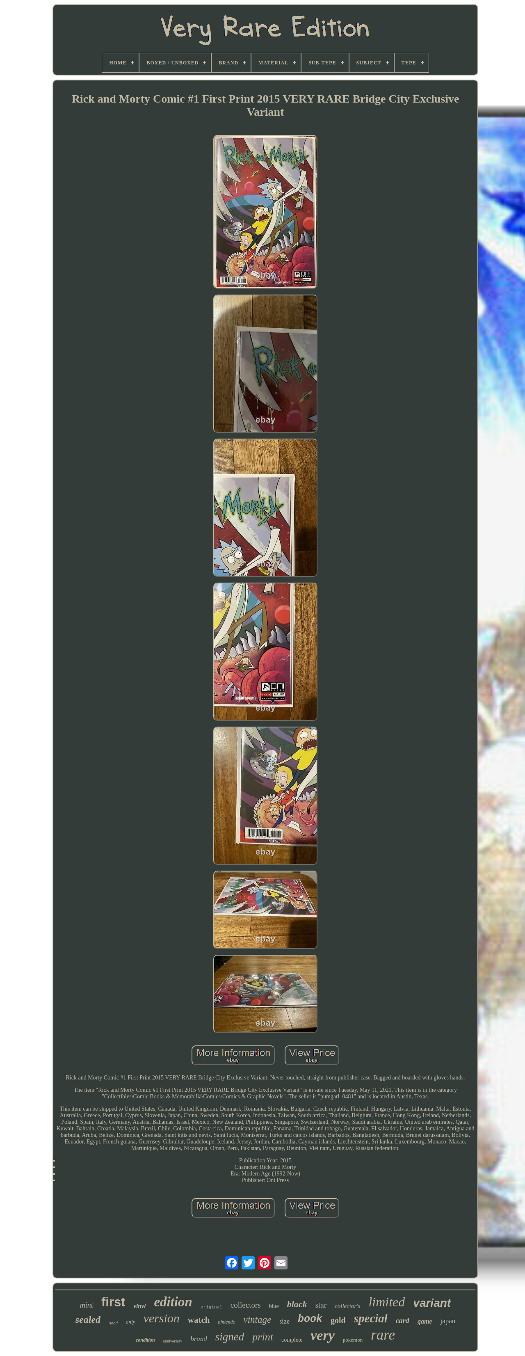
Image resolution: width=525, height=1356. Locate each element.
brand (198, 1339)
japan (447, 1321)
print (262, 1337)
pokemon (353, 1340)
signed (229, 1337)
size (284, 1321)
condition (145, 1340)
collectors (246, 1305)
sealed (87, 1319)
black (297, 1304)
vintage (257, 1320)
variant (432, 1303)
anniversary (173, 1341)
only (130, 1322)
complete (291, 1340)
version (161, 1318)
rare (383, 1335)
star (320, 1305)
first (113, 1302)
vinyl (139, 1306)
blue (274, 1306)
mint (86, 1305)
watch (199, 1320)
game (425, 1321)
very (322, 1335)
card (402, 1321)
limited (386, 1301)
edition (173, 1301)
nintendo (226, 1322)
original (211, 1307)
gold (338, 1320)
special (371, 1318)
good (113, 1322)
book (310, 1319)
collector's (347, 1306)
